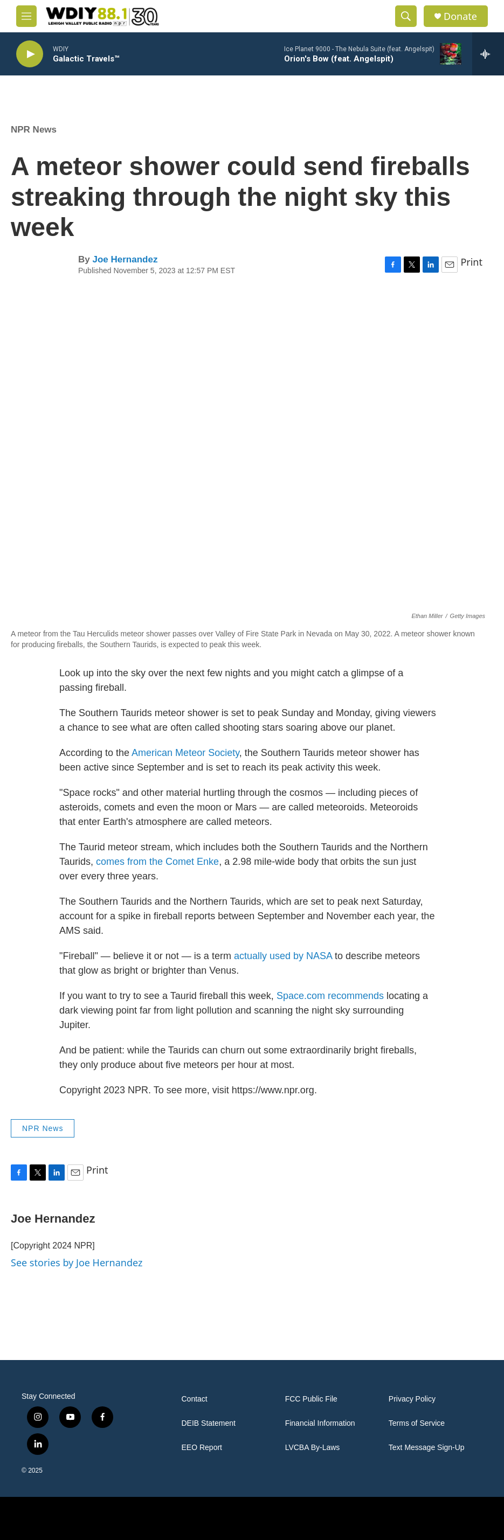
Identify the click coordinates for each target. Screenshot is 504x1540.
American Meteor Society (185, 752)
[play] (29, 54)
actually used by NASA (283, 956)
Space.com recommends (330, 995)
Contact (195, 1399)
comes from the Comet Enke (157, 861)
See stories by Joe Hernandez (76, 1262)
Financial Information (320, 1423)
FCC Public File (311, 1399)
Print (471, 261)
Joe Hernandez (124, 259)
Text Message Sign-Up (427, 1448)
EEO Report (202, 1448)
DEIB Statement (209, 1423)
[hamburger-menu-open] (26, 16)
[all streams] (488, 53)
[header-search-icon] (406, 16)
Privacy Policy (412, 1399)
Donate (460, 16)
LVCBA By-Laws (312, 1448)
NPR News (34, 129)
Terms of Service (417, 1423)
